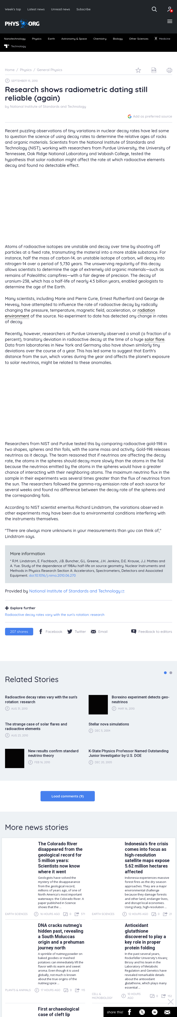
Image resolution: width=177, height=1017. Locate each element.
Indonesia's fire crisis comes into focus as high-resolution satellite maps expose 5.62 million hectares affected (147, 857)
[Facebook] (50, 631)
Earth (51, 38)
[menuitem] (14, 39)
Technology (15, 46)
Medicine (162, 38)
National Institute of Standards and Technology (48, 106)
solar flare (154, 339)
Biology (118, 38)
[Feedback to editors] (151, 631)
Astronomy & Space (74, 38)
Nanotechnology (15, 38)
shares (19, 631)
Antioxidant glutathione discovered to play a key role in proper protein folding (145, 937)
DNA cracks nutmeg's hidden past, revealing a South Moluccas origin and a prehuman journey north (61, 937)
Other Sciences (138, 38)
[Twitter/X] (76, 631)
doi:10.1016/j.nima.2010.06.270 (52, 575)
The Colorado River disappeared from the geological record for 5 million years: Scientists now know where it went (60, 857)
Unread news (60, 9)
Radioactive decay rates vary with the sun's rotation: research (55, 614)
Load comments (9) (68, 796)
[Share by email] (99, 631)
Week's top (13, 9)
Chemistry (99, 38)
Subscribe (83, 9)
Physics (36, 38)
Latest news (35, 9)
